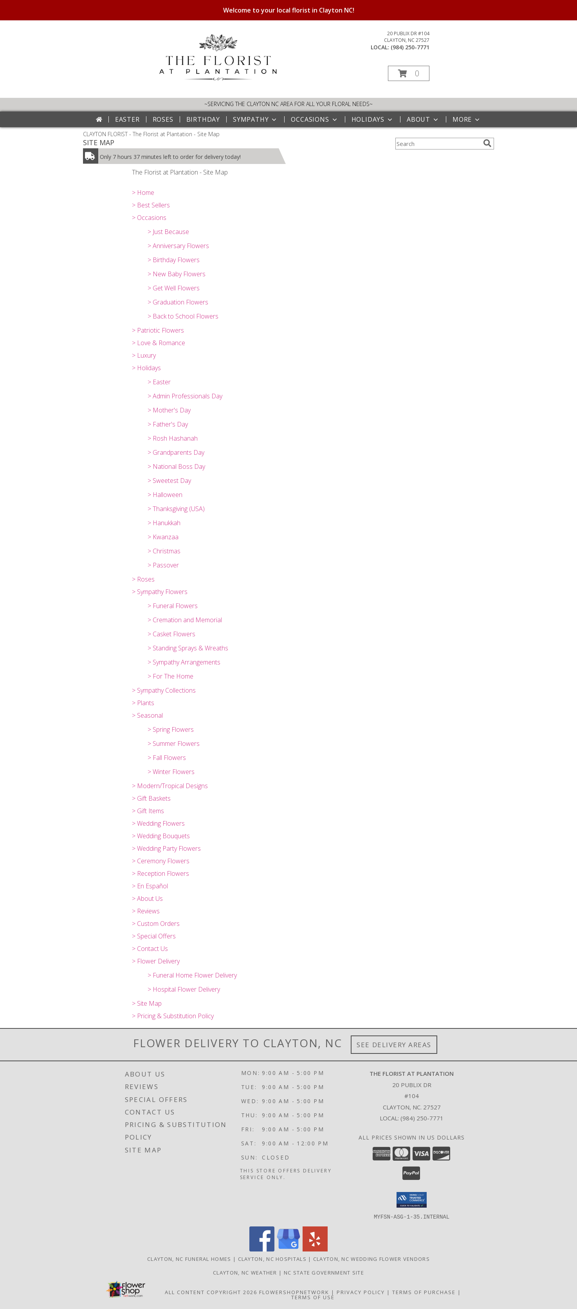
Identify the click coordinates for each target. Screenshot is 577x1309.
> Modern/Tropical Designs (170, 785)
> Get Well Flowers (174, 288)
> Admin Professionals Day (185, 396)
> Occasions (149, 217)
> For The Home (170, 676)
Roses (163, 119)
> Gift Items (148, 811)
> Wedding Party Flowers (166, 848)
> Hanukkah (164, 523)
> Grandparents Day (176, 452)
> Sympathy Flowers (160, 591)
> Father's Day (168, 424)
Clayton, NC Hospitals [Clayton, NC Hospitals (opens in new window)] (272, 1258)
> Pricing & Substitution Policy (173, 1016)
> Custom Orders (156, 923)
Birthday (203, 119)
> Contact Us (150, 948)
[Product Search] (438, 143)
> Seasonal (147, 715)
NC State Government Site (324, 1272)
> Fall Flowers (167, 757)
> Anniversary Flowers (178, 245)
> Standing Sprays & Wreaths (188, 648)
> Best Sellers (151, 205)
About (423, 119)
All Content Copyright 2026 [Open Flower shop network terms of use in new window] (211, 1291)
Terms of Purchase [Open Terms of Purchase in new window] (424, 1291)
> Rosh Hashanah (173, 438)
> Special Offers (154, 936)
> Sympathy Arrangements (184, 662)
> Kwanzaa (163, 537)
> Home (143, 192)
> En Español (150, 886)
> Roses (143, 579)
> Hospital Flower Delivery (184, 989)
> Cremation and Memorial (185, 620)
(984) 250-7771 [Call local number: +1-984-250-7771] (410, 47)
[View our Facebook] (261, 1249)
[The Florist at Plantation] (218, 78)
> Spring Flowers (171, 729)
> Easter (159, 382)
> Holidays (146, 368)
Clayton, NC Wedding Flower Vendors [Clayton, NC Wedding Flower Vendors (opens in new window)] (371, 1258)
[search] (487, 143)
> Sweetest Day (169, 480)
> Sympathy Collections (164, 690)
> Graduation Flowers (178, 302)
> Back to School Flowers (183, 316)
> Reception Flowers (160, 873)
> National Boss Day (176, 466)
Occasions (314, 119)
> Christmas (164, 551)
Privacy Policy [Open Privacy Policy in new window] (361, 1291)
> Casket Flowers (171, 634)
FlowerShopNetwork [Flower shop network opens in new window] (294, 1291)
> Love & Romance (158, 343)
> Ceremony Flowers (160, 861)
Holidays (373, 119)
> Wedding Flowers (158, 823)
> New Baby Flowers (177, 274)
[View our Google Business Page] (288, 1249)
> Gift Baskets (151, 798)
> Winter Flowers (171, 771)
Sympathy (255, 119)
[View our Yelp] (315, 1249)
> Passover (163, 565)
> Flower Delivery (156, 961)
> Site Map (147, 1003)
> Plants (143, 703)
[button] (408, 73)
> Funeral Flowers (173, 605)
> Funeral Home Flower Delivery (192, 975)
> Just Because (168, 231)
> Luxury (144, 355)
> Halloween (165, 494)
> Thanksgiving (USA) (176, 508)
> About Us (147, 898)
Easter (127, 119)
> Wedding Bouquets (161, 836)
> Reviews (146, 911)
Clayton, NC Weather (245, 1272)
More (467, 119)
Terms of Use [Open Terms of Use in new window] (313, 1296)
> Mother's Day (169, 410)
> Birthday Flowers (174, 260)
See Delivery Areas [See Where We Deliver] (394, 1044)
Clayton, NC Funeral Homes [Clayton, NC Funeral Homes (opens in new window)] (189, 1258)
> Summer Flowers (174, 743)
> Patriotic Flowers (158, 330)
